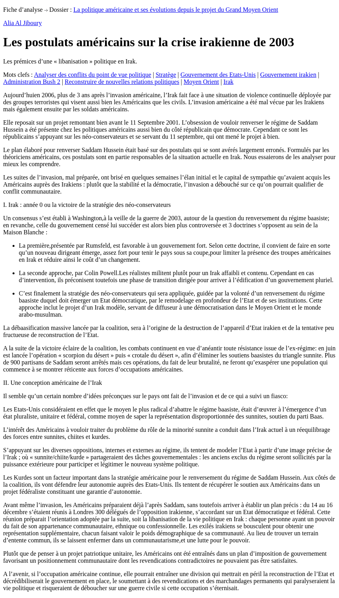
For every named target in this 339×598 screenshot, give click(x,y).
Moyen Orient (201, 81)
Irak (228, 81)
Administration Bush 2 (31, 81)
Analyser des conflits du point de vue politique (92, 74)
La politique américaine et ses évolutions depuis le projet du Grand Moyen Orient (175, 9)
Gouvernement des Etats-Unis (218, 74)
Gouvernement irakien (288, 74)
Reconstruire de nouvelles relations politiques (122, 81)
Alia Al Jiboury (22, 23)
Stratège (166, 74)
